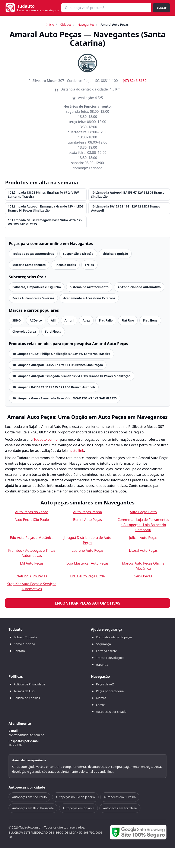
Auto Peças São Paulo (32, 519)
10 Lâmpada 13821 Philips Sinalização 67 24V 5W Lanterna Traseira (43, 194)
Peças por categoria (110, 691)
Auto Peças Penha (87, 512)
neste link (76, 450)
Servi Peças (143, 576)
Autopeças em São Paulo (29, 797)
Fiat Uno (128, 320)
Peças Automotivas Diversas (33, 298)
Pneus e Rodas (65, 265)
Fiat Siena (150, 320)
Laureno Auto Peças (87, 550)
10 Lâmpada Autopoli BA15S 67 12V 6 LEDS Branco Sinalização (127, 194)
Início (50, 24)
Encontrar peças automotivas (87, 603)
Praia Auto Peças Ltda (87, 576)
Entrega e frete (106, 651)
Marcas (101, 698)
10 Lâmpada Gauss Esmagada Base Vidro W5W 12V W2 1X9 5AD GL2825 (45, 222)
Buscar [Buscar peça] (161, 8)
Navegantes (86, 24)
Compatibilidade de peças (114, 637)
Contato (19, 651)
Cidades (65, 24)
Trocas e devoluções (110, 658)
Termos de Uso (24, 691)
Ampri (69, 320)
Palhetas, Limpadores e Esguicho (36, 287)
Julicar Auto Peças (143, 537)
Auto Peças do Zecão (31, 512)
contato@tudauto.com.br (26, 735)
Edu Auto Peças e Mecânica (32, 537)
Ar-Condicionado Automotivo (139, 287)
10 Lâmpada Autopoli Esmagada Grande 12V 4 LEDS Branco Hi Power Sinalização (45, 208)
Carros (100, 705)
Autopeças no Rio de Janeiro (75, 797)
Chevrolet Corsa (24, 331)
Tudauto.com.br (46, 439)
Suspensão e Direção (78, 254)
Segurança (103, 644)
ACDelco (36, 320)
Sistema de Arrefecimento (89, 287)
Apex (86, 320)
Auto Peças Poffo (143, 512)
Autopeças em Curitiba (120, 797)
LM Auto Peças (32, 563)
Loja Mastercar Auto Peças (87, 563)
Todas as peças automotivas (33, 254)
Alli (53, 320)
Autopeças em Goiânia (78, 808)
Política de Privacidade (29, 684)
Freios (89, 265)
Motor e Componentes (29, 265)
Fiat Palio (106, 320)
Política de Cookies (27, 698)
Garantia (102, 665)
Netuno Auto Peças (31, 576)
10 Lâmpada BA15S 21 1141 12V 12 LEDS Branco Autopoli (125, 208)
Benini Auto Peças (87, 519)
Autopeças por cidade (111, 712)
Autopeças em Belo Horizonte (33, 808)
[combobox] (106, 7)
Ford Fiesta (53, 331)
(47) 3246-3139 (134, 80)
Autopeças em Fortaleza (120, 808)
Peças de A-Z (105, 684)
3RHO (16, 320)
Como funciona (24, 644)
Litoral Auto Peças (143, 550)
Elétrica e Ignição (115, 254)
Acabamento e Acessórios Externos (89, 298)
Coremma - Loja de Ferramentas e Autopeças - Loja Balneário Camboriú (143, 524)
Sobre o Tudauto (25, 637)
